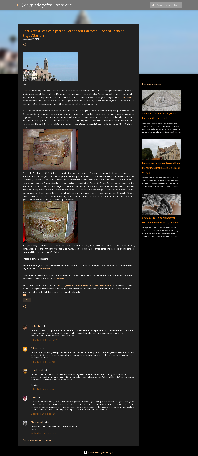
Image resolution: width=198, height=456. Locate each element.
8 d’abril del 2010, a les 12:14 (44, 414)
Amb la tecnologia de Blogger (99, 452)
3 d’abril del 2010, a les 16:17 (44, 340)
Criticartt (35, 348)
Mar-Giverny (36, 422)
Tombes (27, 300)
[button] (24, 45)
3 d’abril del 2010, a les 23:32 (44, 362)
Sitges (25, 90)
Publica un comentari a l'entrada (37, 440)
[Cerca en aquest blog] (167, 5)
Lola (33, 397)
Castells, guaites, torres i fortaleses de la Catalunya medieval (84, 285)
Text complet (44, 268)
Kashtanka (35, 326)
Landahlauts (36, 370)
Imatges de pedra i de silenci (47, 5)
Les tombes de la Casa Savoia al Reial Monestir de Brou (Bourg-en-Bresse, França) (161, 168)
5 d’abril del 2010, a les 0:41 (43, 389)
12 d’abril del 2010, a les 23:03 (44, 433)
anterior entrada (125, 97)
